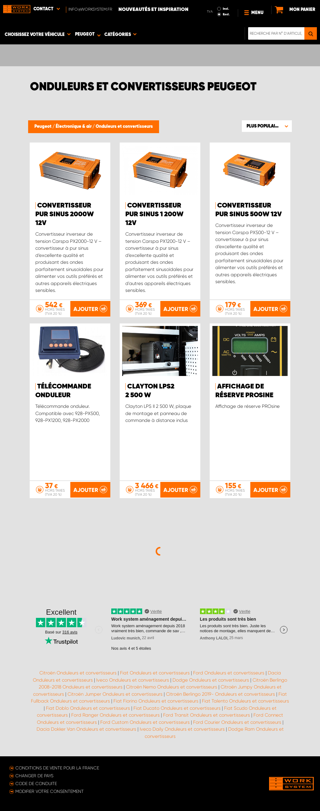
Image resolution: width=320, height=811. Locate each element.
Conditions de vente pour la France (57, 767)
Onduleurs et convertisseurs (124, 126)
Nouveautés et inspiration (153, 9)
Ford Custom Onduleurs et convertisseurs (145, 722)
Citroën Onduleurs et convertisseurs (78, 673)
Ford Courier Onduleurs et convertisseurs (237, 722)
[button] (267, 126)
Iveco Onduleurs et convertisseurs (132, 680)
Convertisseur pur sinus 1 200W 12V (154, 214)
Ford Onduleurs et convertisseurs (228, 673)
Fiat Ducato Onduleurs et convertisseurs (177, 708)
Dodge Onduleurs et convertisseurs (210, 680)
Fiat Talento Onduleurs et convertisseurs (245, 701)
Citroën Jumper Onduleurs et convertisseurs (115, 694)
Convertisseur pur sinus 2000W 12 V (64, 214)
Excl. (226, 14)
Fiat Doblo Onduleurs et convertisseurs (88, 708)
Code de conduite (36, 783)
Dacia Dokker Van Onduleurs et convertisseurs (86, 729)
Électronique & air (74, 126)
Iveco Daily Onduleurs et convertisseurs (182, 729)
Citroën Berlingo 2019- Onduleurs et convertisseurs (220, 694)
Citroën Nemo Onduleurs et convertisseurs (171, 687)
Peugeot (43, 126)
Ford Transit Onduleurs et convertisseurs (206, 715)
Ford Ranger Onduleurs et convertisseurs (115, 715)
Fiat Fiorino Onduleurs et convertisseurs (155, 701)
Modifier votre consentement (49, 791)
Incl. (226, 8)
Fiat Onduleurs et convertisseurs (155, 673)
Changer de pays (34, 775)
